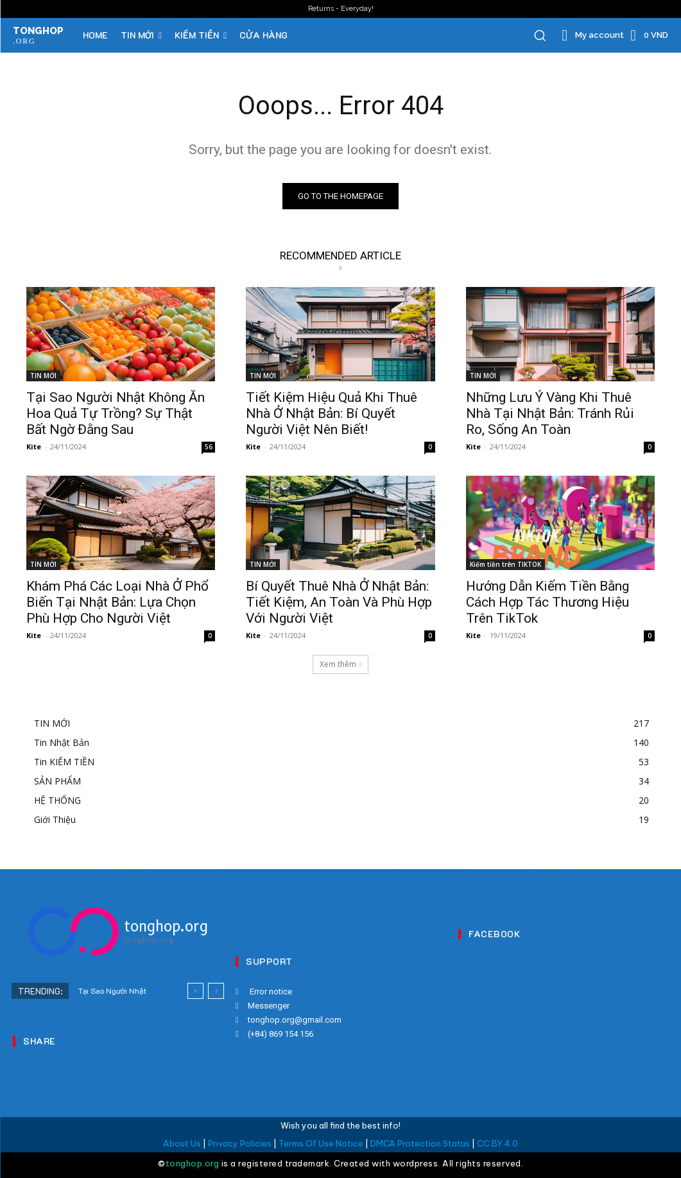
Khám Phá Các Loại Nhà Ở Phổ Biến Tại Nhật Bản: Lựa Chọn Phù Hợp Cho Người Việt (117, 603)
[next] (216, 991)
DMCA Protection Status (420, 1143)
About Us (182, 1143)
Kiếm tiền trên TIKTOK (505, 564)
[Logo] (118, 931)
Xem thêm (341, 664)
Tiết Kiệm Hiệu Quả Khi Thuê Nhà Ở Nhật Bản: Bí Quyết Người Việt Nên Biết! (331, 413)
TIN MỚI (43, 375)
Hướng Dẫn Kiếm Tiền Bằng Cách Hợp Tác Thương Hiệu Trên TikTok (547, 603)
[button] (539, 35)
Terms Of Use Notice (321, 1143)
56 (208, 446)
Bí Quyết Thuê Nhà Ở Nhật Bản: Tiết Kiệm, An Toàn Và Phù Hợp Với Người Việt (339, 603)
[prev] (195, 991)
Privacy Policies (240, 1143)
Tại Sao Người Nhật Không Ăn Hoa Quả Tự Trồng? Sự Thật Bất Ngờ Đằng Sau (115, 413)
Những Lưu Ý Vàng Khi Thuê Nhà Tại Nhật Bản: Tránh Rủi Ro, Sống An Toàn (550, 413)
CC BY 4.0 (497, 1143)
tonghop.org (193, 1163)
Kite (33, 446)
